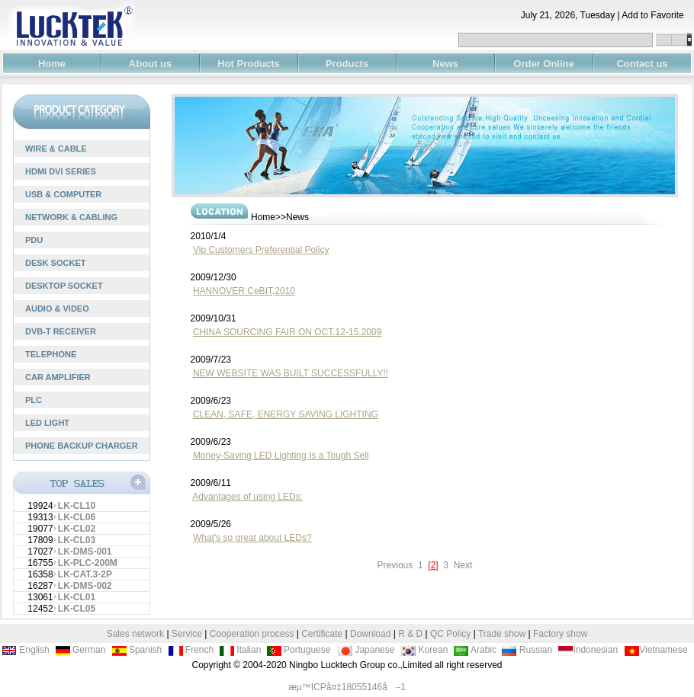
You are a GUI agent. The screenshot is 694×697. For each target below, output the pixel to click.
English (26, 649)
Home (52, 63)
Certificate (321, 633)
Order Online (543, 63)
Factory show (560, 633)
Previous (397, 565)
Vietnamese (655, 649)
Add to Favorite (658, 15)
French (191, 649)
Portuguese (298, 649)
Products (347, 63)
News (445, 63)
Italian (240, 649)
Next (461, 565)
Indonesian (587, 649)
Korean (424, 649)
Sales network (135, 633)
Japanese (365, 649)
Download (370, 633)
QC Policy (450, 633)
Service (187, 633)
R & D (411, 633)
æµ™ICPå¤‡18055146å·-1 (347, 687)
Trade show (503, 633)
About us (150, 63)
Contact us (641, 63)
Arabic (474, 649)
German (80, 649)
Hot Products (248, 63)
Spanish (136, 649)
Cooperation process (252, 633)
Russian (526, 649)
